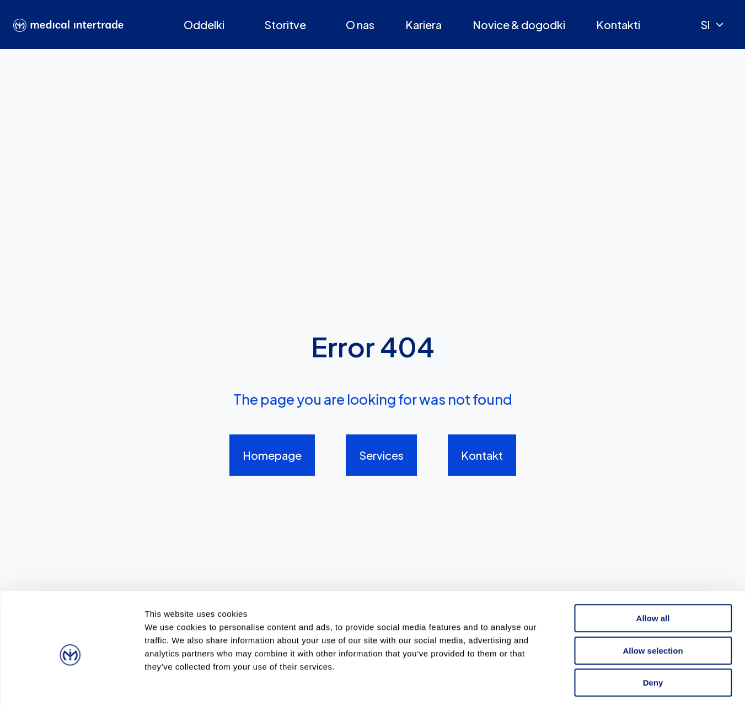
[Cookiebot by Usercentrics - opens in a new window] (71, 685)
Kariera (423, 24)
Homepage (272, 455)
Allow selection (653, 605)
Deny (653, 636)
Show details (578, 685)
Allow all (653, 572)
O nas (360, 24)
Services (381, 455)
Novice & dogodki (519, 24)
